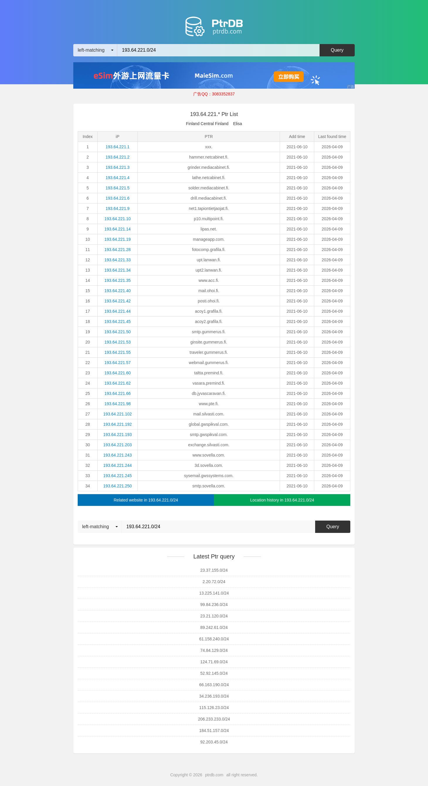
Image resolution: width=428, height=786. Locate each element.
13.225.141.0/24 (214, 593)
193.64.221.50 (117, 331)
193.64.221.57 (117, 362)
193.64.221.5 (118, 188)
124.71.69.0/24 (213, 661)
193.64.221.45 (117, 321)
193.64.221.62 (117, 383)
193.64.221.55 (117, 352)
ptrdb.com (214, 774)
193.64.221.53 (117, 342)
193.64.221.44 (117, 311)
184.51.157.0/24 (214, 730)
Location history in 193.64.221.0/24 (282, 500)
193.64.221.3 (118, 167)
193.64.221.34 (117, 270)
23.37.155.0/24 (213, 570)
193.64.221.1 (118, 146)
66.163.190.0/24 (214, 684)
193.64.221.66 (117, 393)
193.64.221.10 (117, 218)
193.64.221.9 (118, 208)
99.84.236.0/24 (213, 604)
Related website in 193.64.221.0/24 (146, 500)
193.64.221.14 (117, 229)
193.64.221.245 (117, 475)
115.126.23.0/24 (214, 707)
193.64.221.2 (118, 157)
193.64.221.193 (117, 434)
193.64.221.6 (118, 198)
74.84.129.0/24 (213, 650)
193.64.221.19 (117, 239)
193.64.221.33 (117, 259)
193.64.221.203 (117, 444)
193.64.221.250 (117, 486)
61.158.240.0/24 (214, 639)
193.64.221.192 (117, 424)
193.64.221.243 (117, 455)
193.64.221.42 (117, 301)
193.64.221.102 (117, 414)
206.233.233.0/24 (214, 719)
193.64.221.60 (117, 373)
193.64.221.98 (117, 403)
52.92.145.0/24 (213, 673)
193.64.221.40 (117, 290)
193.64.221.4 (118, 177)
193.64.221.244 (117, 465)
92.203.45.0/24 (213, 742)
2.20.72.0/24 (214, 581)
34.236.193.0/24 (214, 696)
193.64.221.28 (117, 249)
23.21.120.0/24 (213, 616)
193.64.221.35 (117, 280)
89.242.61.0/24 (213, 627)
